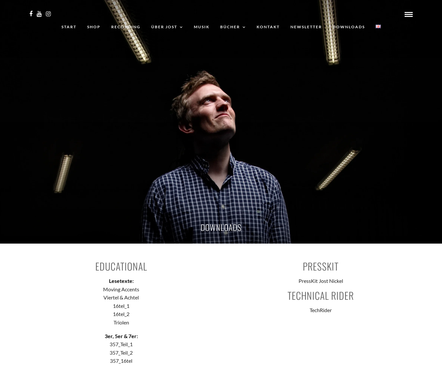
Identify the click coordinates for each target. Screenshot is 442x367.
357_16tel (121, 361)
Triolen (121, 322)
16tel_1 (121, 306)
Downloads (349, 26)
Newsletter (306, 26)
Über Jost (164, 26)
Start (68, 26)
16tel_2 (121, 314)
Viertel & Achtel (121, 297)
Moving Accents (121, 289)
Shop (93, 26)
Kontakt (268, 26)
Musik (201, 26)
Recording (126, 26)
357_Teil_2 (121, 352)
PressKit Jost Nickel (321, 281)
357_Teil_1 (121, 344)
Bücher (230, 26)
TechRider (321, 310)
